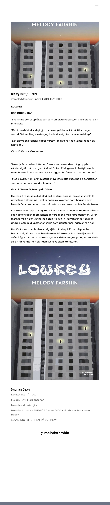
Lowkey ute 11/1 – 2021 (24, 94)
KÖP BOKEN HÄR (21, 113)
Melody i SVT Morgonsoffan (27, 399)
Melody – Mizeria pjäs (24, 405)
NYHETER (56, 99)
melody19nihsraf (23, 99)
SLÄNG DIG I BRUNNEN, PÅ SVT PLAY (34, 419)
